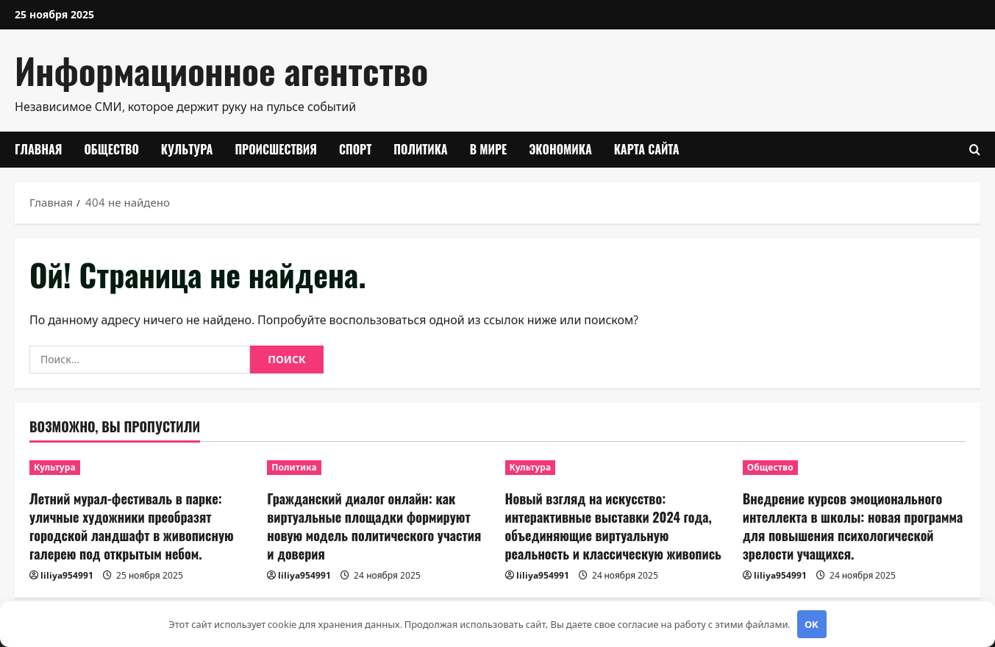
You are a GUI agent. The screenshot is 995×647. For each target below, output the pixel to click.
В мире (488, 149)
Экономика (560, 149)
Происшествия (276, 149)
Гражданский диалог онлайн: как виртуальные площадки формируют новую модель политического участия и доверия (374, 526)
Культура (187, 149)
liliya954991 (66, 575)
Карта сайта (647, 149)
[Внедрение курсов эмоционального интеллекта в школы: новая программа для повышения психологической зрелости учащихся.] (854, 468)
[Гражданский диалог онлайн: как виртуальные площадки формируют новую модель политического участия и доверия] (378, 468)
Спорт (355, 149)
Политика (420, 149)
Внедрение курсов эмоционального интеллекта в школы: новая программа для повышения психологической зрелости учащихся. (853, 526)
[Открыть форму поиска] (974, 149)
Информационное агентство (221, 70)
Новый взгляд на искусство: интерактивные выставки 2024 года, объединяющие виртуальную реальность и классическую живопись (613, 526)
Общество (111, 149)
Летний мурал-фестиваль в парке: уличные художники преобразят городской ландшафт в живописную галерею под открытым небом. (131, 526)
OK (812, 624)
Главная (38, 149)
